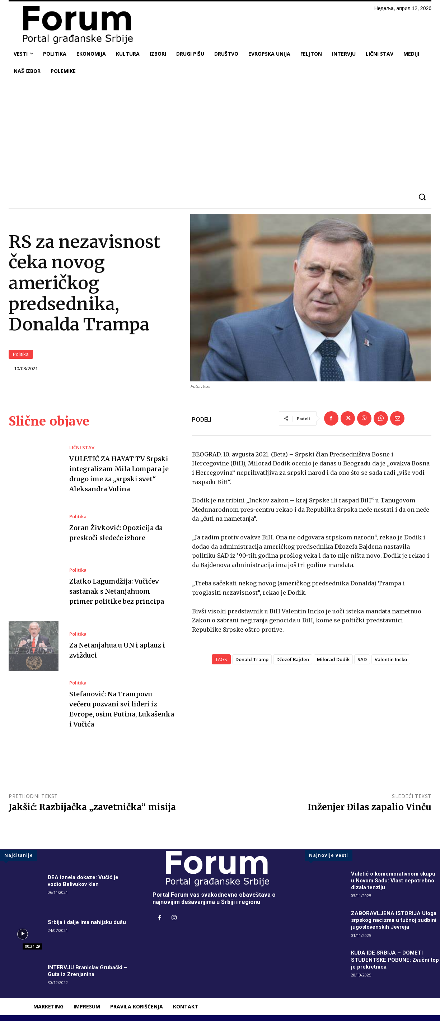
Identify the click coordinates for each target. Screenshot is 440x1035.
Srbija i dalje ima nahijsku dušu (88, 936)
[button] (421, 196)
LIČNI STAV (81, 452)
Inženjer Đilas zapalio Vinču (369, 821)
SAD (362, 665)
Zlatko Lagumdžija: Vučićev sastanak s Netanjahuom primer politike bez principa (121, 604)
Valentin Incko (391, 665)
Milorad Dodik (333, 665)
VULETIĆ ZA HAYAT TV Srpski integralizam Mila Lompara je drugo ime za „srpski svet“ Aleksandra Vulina (115, 483)
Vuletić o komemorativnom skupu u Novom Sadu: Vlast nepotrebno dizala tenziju (387, 894)
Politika (21, 357)
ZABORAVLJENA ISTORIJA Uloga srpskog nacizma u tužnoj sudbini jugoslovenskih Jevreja (395, 934)
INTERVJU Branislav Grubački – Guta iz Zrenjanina (89, 985)
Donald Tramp (251, 665)
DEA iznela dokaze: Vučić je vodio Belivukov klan (84, 894)
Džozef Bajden (292, 665)
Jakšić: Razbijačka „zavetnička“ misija (92, 821)
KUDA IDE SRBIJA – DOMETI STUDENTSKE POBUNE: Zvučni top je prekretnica (392, 973)
